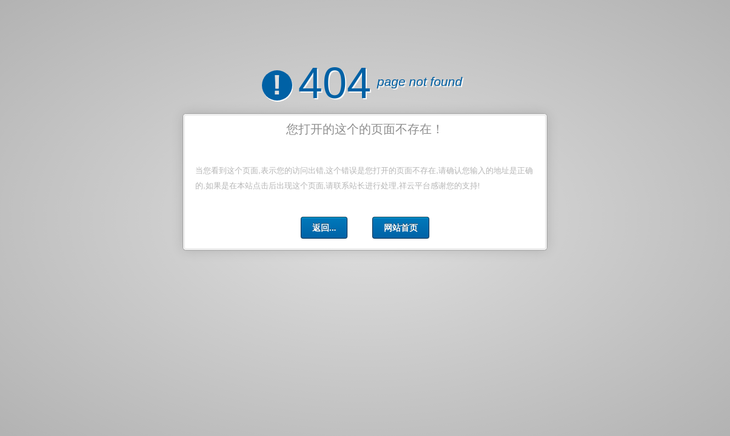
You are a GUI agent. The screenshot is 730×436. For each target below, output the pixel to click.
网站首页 (401, 228)
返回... (324, 228)
